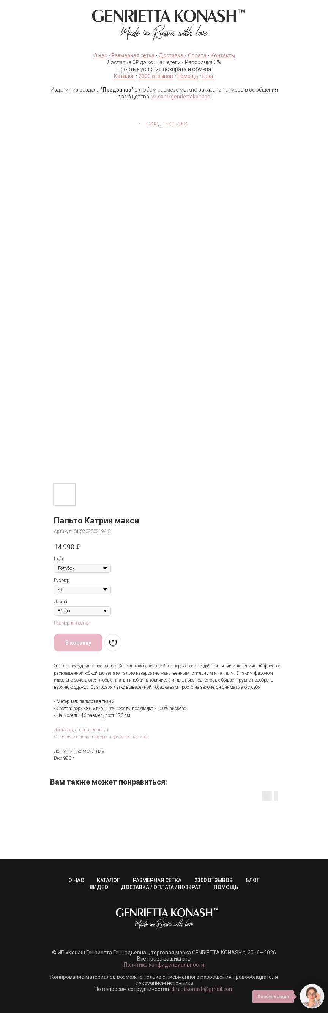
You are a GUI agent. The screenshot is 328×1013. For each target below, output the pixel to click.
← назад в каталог (164, 123)
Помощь (187, 76)
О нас (100, 55)
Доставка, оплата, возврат (81, 729)
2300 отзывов (156, 76)
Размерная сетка (133, 55)
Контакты (223, 55)
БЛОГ (253, 880)
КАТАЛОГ (108, 880)
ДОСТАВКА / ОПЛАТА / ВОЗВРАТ (161, 887)
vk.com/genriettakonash (180, 97)
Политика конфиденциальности (164, 965)
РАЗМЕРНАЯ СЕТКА (157, 880)
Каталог (124, 76)
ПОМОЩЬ (226, 887)
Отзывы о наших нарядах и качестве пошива (100, 736)
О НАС (76, 880)
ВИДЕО (99, 887)
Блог (208, 76)
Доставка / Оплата (183, 55)
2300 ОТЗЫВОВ (213, 880)
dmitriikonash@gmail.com (202, 989)
